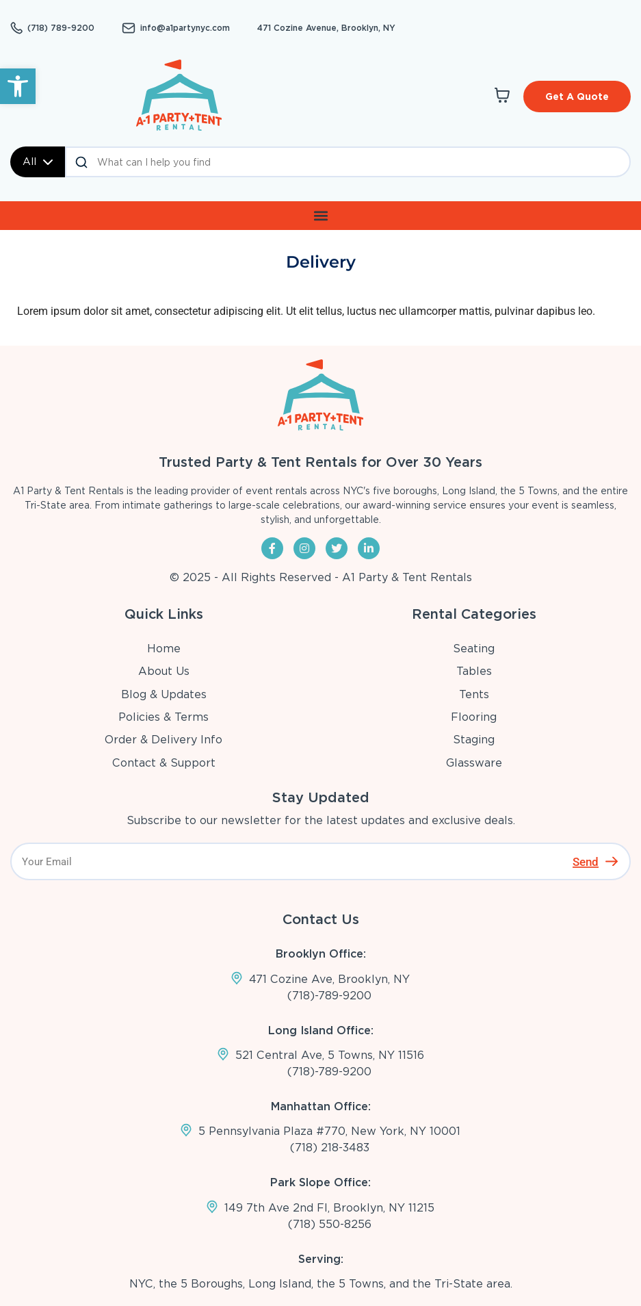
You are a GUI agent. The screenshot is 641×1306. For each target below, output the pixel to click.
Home (164, 648)
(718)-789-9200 (329, 995)
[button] (18, 86)
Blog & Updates (164, 694)
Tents (474, 694)
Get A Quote (577, 96)
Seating (474, 648)
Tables (474, 671)
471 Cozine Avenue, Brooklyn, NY (326, 28)
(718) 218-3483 (329, 1147)
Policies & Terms (163, 717)
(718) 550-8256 (329, 1224)
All (38, 161)
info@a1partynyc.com (185, 28)
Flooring (474, 717)
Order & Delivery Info (163, 739)
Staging (474, 739)
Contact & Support (163, 762)
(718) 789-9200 (60, 28)
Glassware (474, 762)
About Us (163, 671)
